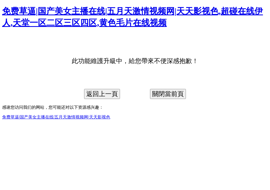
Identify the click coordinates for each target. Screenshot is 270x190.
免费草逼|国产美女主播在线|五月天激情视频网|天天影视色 (56, 117)
